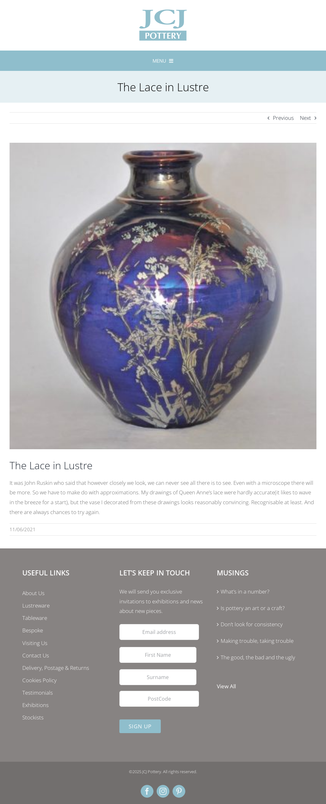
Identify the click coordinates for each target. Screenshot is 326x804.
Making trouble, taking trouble (257, 640)
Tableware (34, 618)
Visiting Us (34, 643)
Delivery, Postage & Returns (55, 667)
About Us (33, 593)
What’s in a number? (245, 591)
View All (226, 686)
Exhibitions (35, 705)
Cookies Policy (39, 680)
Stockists (33, 717)
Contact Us (35, 655)
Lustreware (36, 605)
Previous (283, 117)
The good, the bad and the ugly (258, 657)
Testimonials (37, 692)
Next (305, 117)
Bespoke (32, 630)
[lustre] (163, 296)
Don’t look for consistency (252, 624)
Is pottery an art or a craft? (253, 608)
